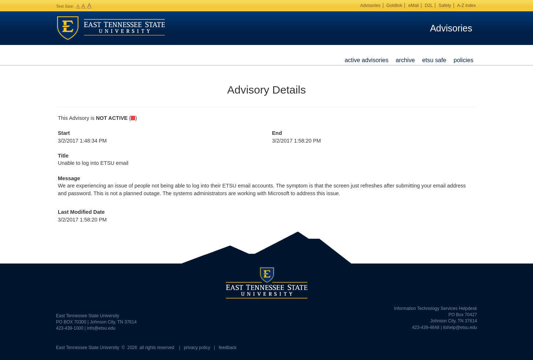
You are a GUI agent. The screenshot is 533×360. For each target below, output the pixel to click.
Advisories (370, 5)
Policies (463, 60)
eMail (413, 5)
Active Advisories (366, 60)
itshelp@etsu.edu (460, 327)
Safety (445, 5)
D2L (429, 5)
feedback (227, 347)
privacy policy (197, 347)
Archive (405, 60)
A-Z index (466, 5)
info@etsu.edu (101, 328)
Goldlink (394, 5)
